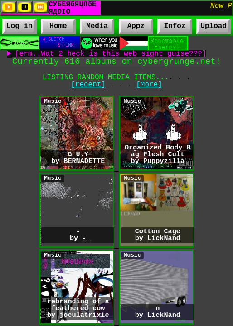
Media (97, 27)
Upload (213, 26)
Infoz (171, 27)
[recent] (88, 85)
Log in (19, 26)
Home (58, 26)
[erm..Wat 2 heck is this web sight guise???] (110, 54)
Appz (136, 27)
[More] (149, 85)
